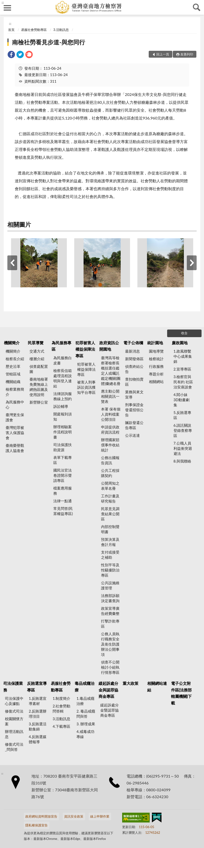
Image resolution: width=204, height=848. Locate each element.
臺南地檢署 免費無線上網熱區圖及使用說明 (38, 387)
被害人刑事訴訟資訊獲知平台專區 (86, 387)
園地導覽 (156, 351)
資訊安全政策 (73, 816)
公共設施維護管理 (110, 585)
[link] (11, 55)
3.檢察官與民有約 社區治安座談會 (183, 381)
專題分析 (156, 374)
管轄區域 (13, 374)
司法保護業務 (13, 686)
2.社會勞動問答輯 (61, 708)
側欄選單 (7, 8)
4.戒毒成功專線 (85, 734)
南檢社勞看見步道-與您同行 (48, 42)
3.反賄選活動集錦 (37, 726)
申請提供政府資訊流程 (110, 429)
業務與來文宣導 (134, 394)
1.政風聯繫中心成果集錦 (183, 356)
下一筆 (192, 262)
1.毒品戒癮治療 (85, 701)
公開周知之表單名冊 (110, 485)
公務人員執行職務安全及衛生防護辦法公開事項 (110, 644)
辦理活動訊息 (14, 734)
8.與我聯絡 (182, 461)
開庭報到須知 (62, 416)
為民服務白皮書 (62, 360)
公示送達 (132, 435)
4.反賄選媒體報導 (37, 739)
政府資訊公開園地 (109, 345)
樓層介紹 (36, 359)
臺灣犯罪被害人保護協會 (15, 432)
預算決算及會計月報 (110, 542)
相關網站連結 (157, 686)
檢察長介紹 (15, 359)
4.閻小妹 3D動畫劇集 (181, 399)
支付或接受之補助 (110, 554)
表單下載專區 (62, 460)
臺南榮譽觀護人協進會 (15, 448)
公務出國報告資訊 (110, 460)
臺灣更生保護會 (15, 417)
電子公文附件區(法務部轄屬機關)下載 (181, 693)
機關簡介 (12, 342)
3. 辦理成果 (85, 724)
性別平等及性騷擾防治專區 (110, 570)
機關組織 (13, 381)
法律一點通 (62, 501)
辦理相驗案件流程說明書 (62, 431)
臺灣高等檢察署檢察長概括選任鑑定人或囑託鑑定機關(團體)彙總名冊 (110, 371)
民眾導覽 (36, 342)
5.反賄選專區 (182, 415)
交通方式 (36, 351)
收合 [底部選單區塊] (184, 333)
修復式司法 (14, 711)
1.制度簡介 (61, 698)
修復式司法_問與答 (14, 747)
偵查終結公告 (134, 369)
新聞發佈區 (134, 359)
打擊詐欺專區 (110, 623)
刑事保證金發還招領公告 (134, 409)
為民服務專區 (61, 345)
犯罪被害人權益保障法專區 (85, 349)
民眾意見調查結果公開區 (110, 513)
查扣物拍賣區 (134, 381)
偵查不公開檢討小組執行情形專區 (110, 667)
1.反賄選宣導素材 (37, 701)
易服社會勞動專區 (34, 30)
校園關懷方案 (14, 721)
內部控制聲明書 (110, 529)
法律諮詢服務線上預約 (62, 396)
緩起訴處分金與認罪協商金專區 (108, 690)
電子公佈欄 (133, 342)
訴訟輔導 (60, 406)
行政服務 (156, 366)
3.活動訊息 (61, 30)
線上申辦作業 (99, 816)
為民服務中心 (15, 404)
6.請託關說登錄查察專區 (183, 430)
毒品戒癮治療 (84, 686)
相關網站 (156, 381)
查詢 (196, 7)
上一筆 (12, 262)
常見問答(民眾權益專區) (63, 511)
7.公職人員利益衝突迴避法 (183, 448)
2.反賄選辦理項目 (37, 713)
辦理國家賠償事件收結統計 (110, 444)
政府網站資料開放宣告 (41, 816)
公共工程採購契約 (110, 473)
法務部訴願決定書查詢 (110, 598)
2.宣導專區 (182, 369)
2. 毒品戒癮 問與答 (85, 713)
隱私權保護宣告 (36, 825)
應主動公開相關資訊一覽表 (110, 396)
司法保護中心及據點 (14, 701)
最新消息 (132, 351)
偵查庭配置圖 (38, 369)
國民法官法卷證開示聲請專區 (62, 475)
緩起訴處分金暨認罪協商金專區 (109, 710)
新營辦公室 (38, 402)
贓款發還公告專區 (134, 425)
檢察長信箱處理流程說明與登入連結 (62, 378)
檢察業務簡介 (15, 392)
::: (2, 2)
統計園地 (155, 342)
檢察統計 (156, 359)
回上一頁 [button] (162, 54)
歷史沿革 (13, 366)
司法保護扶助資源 (62, 447)
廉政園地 (180, 342)
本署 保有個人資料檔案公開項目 (110, 414)
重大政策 (130, 683)
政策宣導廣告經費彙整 (110, 611)
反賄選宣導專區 (37, 686)
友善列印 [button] (186, 54)
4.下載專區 (61, 726)
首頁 (11, 30)
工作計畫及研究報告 (110, 498)
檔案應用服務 (62, 490)
